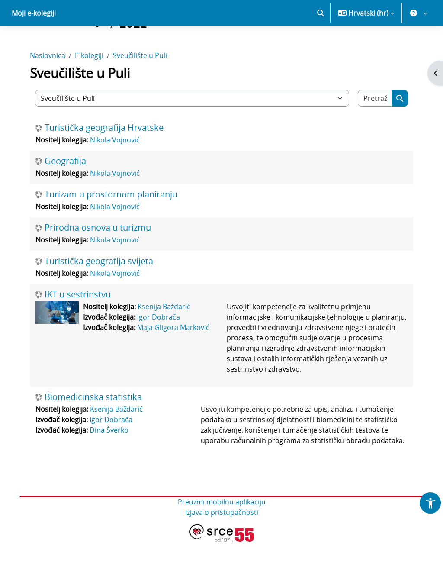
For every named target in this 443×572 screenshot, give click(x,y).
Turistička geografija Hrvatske (104, 158)
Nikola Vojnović (116, 170)
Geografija (66, 191)
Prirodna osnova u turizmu (98, 258)
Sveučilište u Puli (141, 85)
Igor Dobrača (159, 347)
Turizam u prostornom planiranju (111, 224)
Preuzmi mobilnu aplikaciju (222, 532)
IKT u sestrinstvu (78, 325)
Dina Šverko (109, 460)
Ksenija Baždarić (164, 337)
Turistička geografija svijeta (99, 291)
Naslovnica (48, 85)
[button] (320, 43)
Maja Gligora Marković (174, 357)
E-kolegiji (90, 85)
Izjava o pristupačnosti (221, 542)
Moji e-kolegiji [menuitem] (34, 43)
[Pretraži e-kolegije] (374, 128)
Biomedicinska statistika (94, 427)
